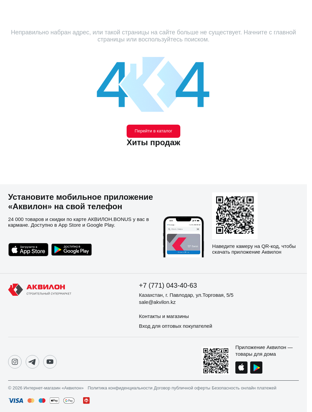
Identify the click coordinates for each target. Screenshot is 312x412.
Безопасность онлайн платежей (244, 388)
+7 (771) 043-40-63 (168, 285)
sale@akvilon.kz (157, 302)
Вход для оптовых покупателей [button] (175, 326)
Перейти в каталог (153, 130)
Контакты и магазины (164, 316)
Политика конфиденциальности (120, 388)
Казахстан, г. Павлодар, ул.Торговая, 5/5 (186, 295)
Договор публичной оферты (182, 388)
